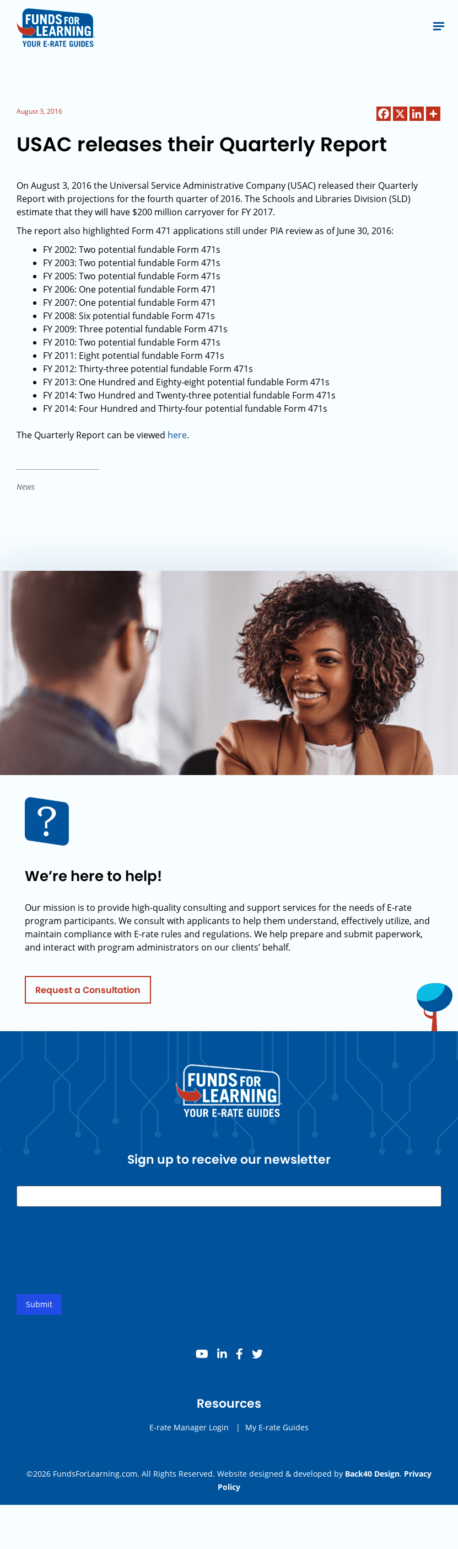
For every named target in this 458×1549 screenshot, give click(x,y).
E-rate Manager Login (189, 1431)
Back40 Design (372, 1473)
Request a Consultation (88, 994)
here (177, 435)
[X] (400, 114)
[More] (433, 114)
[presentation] (100, 1263)
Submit (39, 1308)
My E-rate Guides (277, 1431)
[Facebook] (383, 114)
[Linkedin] (416, 114)
